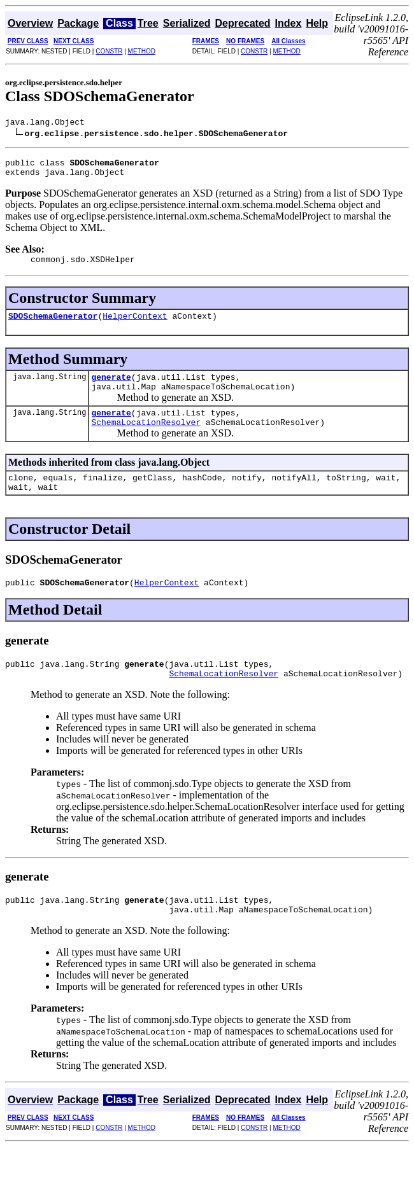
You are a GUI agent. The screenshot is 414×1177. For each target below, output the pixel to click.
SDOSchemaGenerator (52, 325)
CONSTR (109, 51)
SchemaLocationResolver (146, 439)
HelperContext (135, 325)
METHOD (141, 51)
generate (111, 388)
